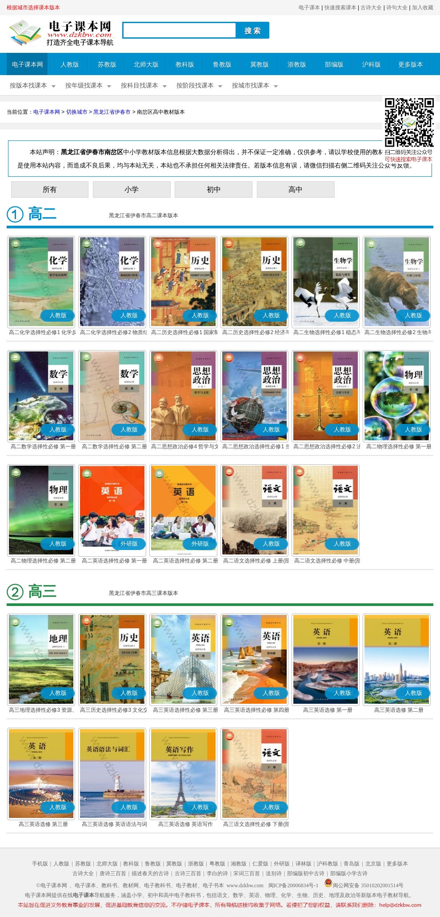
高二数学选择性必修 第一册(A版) (43, 447)
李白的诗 (217, 873)
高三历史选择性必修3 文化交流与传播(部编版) (114, 711)
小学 (131, 189)
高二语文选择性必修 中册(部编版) (327, 562)
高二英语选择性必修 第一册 (114, 561)
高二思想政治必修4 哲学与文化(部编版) (185, 447)
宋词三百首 (246, 873)
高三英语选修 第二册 (399, 710)
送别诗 (274, 873)
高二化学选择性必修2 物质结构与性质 (114, 333)
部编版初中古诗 (305, 873)
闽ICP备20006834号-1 (293, 885)
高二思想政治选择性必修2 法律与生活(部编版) (327, 447)
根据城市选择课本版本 (33, 7)
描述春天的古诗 (150, 873)
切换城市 (77, 112)
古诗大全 (371, 7)
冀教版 (259, 64)
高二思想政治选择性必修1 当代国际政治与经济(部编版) (256, 447)
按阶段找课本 (195, 85)
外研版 (282, 864)
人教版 (69, 64)
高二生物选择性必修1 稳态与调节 (327, 333)
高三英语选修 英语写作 (185, 824)
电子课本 (309, 7)
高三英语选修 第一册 (327, 710)
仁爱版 (260, 864)
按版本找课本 (28, 85)
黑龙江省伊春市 (112, 112)
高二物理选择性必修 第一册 (399, 446)
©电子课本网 (51, 885)
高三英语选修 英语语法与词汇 (114, 825)
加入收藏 (422, 7)
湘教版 (239, 864)
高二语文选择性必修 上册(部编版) (256, 562)
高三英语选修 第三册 (43, 824)
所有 (50, 189)
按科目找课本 (139, 85)
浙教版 (297, 64)
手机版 (40, 864)
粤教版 (217, 864)
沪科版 (371, 64)
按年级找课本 (84, 85)
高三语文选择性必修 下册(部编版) (256, 825)
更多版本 (410, 64)
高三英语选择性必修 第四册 (256, 710)
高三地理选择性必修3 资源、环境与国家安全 (43, 711)
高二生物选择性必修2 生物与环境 (398, 333)
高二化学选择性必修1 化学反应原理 (43, 333)
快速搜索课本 (340, 7)
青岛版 (352, 864)
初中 (214, 189)
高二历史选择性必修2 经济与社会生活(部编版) (256, 333)
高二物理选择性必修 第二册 (43, 561)
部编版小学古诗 (349, 873)
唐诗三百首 (113, 873)
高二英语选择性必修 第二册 (185, 561)
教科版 (185, 64)
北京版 (373, 864)
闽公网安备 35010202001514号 (364, 885)
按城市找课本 (250, 85)
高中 (295, 189)
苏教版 (107, 64)
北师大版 (146, 64)
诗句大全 (397, 7)
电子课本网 (27, 64)
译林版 (304, 864)
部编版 (334, 64)
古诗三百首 (188, 873)
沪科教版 (327, 864)
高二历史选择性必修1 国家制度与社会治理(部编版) (185, 333)
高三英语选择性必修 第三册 (185, 710)
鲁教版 (222, 64)
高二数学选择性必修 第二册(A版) (114, 447)
